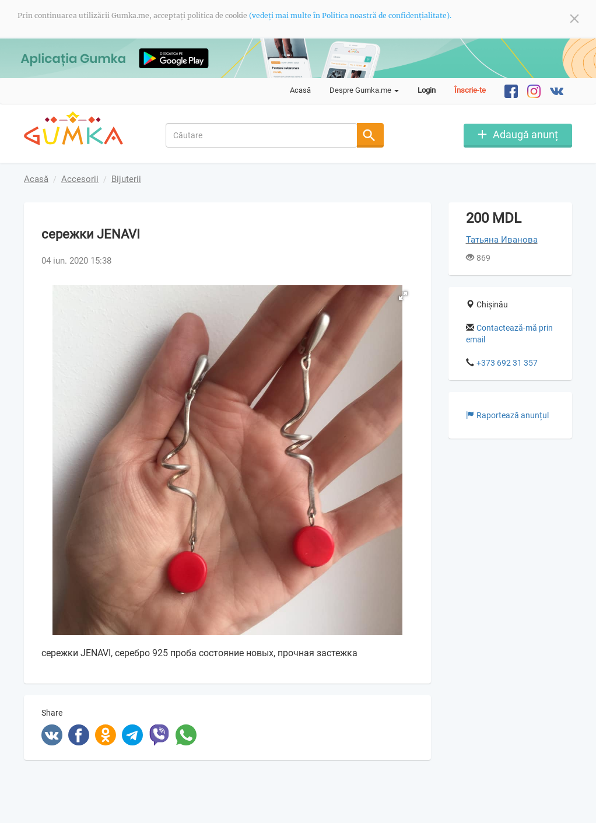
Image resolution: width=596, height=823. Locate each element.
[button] (403, 295)
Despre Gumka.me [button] (364, 90)
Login (427, 90)
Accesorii (80, 179)
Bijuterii (126, 179)
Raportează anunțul (507, 415)
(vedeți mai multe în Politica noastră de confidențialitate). (350, 15)
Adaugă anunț (525, 134)
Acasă (300, 90)
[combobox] (261, 135)
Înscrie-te (470, 90)
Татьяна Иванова (502, 239)
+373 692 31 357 (507, 362)
